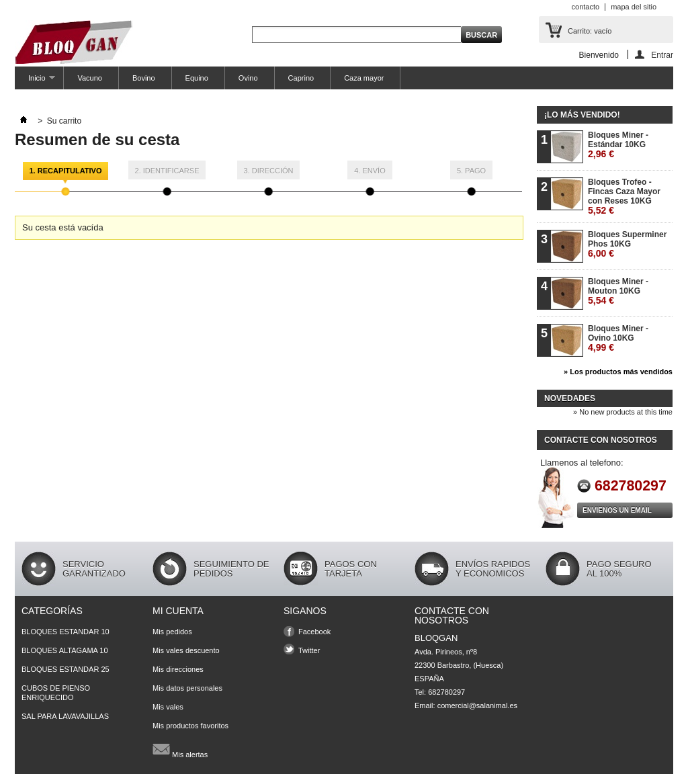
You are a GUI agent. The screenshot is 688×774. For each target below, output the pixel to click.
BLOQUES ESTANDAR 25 (66, 669)
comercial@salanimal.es (477, 705)
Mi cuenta (178, 610)
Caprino (301, 78)
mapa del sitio (633, 7)
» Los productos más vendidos (618, 372)
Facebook (314, 632)
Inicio (35, 81)
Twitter (309, 650)
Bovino (143, 78)
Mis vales (168, 707)
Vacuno (89, 78)
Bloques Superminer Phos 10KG (627, 244)
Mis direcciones (178, 669)
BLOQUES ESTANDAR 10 (66, 632)
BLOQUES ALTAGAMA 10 (65, 650)
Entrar (662, 54)
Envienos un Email (617, 510)
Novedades (569, 398)
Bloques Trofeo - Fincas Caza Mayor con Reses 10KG (624, 196)
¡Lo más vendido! (582, 115)
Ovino (248, 78)
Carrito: (589, 31)
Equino (196, 78)
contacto (586, 7)
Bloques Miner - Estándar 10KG (618, 144)
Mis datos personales (187, 688)
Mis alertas (180, 749)
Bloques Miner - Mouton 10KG (618, 291)
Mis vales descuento (186, 650)
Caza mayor (364, 78)
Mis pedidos (172, 632)
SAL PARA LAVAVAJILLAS (65, 716)
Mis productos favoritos (190, 726)
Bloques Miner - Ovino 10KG (618, 338)
